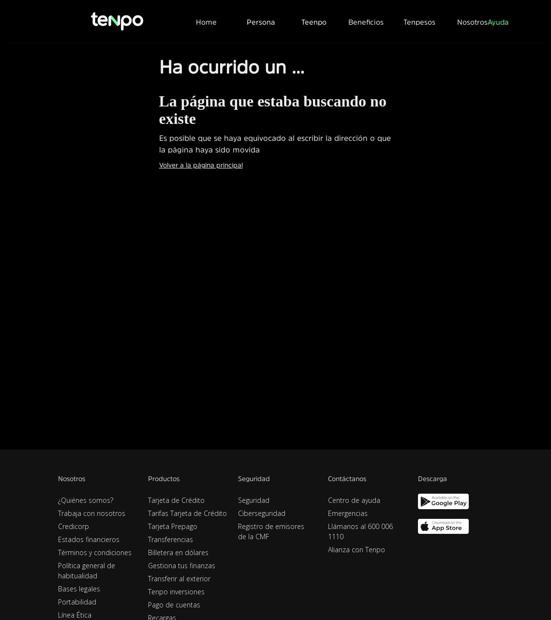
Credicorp (73, 526)
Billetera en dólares (178, 552)
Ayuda (498, 22)
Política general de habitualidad (86, 570)
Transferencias (170, 539)
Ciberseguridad (261, 513)
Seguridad (253, 500)
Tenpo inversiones (176, 591)
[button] (260, 21)
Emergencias (348, 513)
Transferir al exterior (179, 578)
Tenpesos (419, 22)
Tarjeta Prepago (172, 526)
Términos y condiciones (95, 552)
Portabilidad (77, 601)
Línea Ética (74, 615)
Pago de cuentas (174, 604)
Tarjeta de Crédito (176, 500)
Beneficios (366, 22)
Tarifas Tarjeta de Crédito (187, 513)
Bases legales (79, 588)
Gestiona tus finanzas (181, 565)
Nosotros (472, 22)
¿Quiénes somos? (85, 500)
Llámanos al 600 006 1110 (360, 531)
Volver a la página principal (201, 165)
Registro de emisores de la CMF (271, 531)
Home (206, 22)
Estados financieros (88, 539)
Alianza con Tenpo (356, 549)
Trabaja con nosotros (91, 513)
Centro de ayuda (354, 500)
